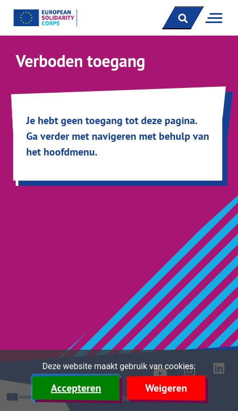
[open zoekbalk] (183, 17)
